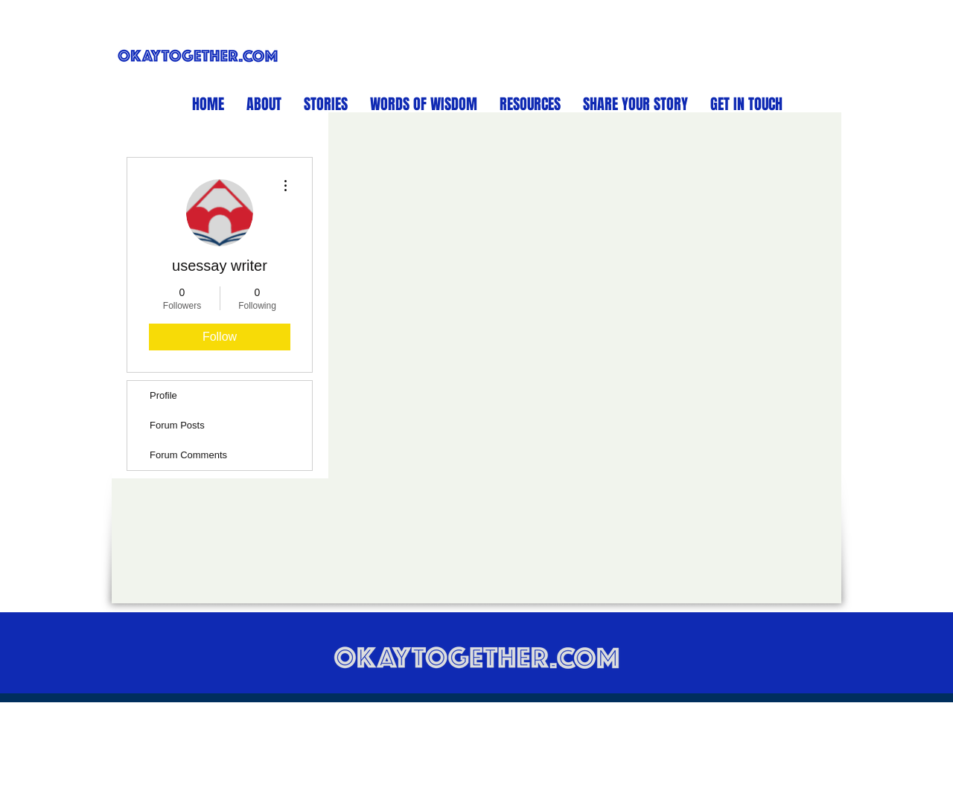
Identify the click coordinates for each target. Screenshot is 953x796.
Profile (163, 395)
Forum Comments (188, 454)
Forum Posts (177, 425)
